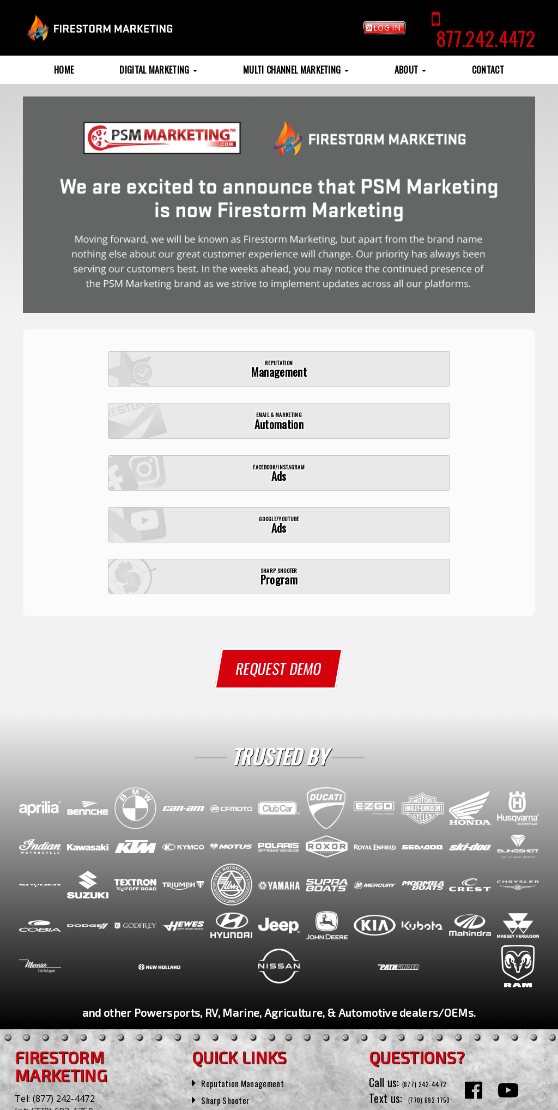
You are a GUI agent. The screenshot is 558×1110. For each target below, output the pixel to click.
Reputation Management (253, 944)
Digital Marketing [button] (158, 69)
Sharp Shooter (232, 961)
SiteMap (224, 1098)
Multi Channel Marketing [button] (296, 69)
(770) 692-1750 (62, 973)
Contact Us (392, 1014)
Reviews (218, 994)
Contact (488, 69)
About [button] (410, 69)
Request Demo (279, 539)
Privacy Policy (262, 1098)
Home (64, 69)
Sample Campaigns (241, 977)
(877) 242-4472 (64, 961)
